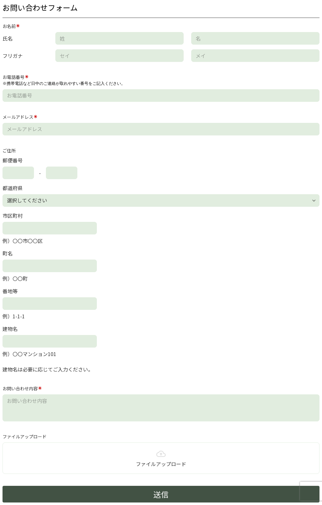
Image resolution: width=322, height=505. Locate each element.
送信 (161, 494)
